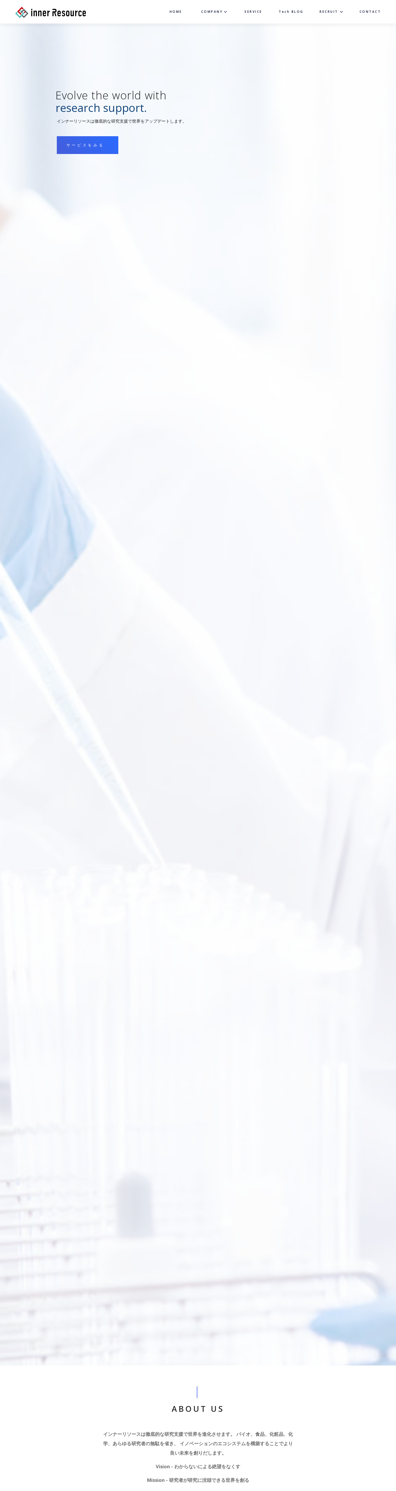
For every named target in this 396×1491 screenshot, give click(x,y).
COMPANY (212, 11)
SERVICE (253, 11)
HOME (176, 11)
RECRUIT (329, 11)
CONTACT (370, 11)
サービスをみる (85, 145)
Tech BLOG (291, 11)
